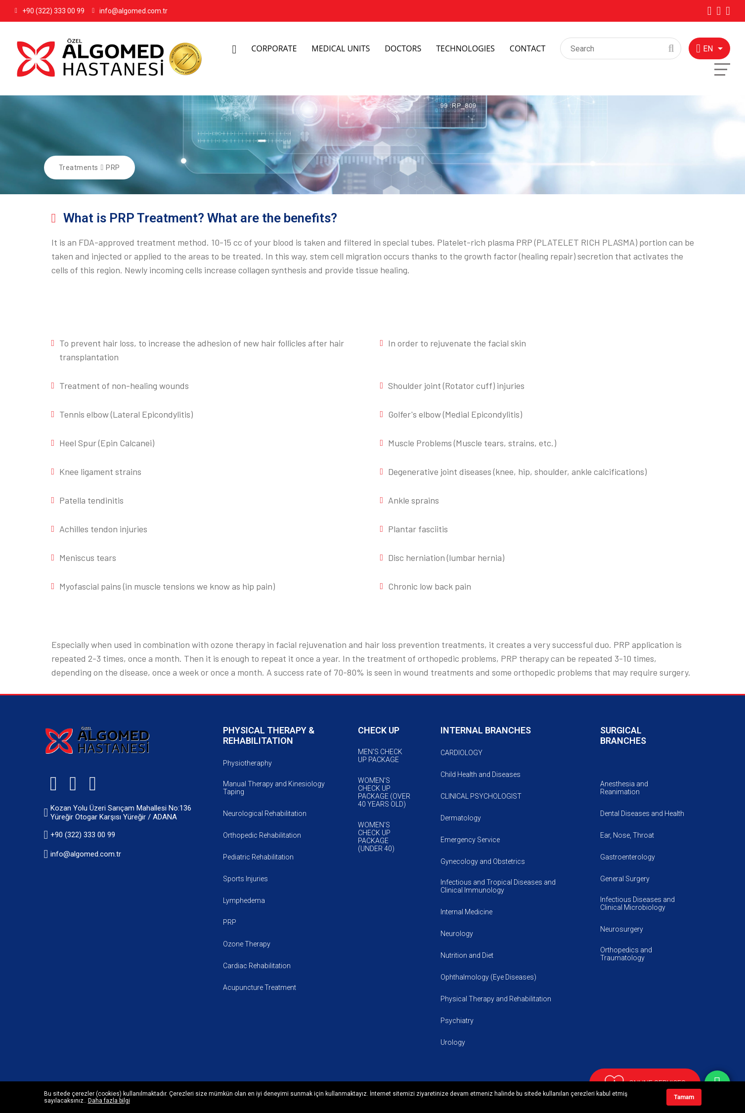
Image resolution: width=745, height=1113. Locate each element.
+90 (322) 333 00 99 (50, 11)
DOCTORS (403, 48)
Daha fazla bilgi (109, 1100)
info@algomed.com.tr (130, 11)
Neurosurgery (621, 929)
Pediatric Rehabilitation (258, 857)
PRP (113, 167)
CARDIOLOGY (461, 753)
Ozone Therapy (246, 944)
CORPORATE (274, 48)
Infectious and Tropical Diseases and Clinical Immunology (498, 886)
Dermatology (460, 818)
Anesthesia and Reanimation (624, 788)
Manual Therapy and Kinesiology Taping (274, 788)
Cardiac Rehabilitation (257, 966)
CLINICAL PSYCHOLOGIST (481, 796)
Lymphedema (244, 900)
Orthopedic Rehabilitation (262, 835)
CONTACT (527, 48)
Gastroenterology (627, 857)
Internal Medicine (466, 912)
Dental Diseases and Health (642, 813)
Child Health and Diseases (480, 774)
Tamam (684, 1097)
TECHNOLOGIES (465, 48)
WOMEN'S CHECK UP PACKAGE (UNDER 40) (376, 837)
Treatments (78, 167)
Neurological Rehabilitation (265, 813)
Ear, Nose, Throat (627, 835)
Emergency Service (470, 840)
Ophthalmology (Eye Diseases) (488, 977)
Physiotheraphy (247, 763)
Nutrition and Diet (466, 955)
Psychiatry (457, 1021)
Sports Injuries (245, 879)
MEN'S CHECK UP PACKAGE (380, 756)
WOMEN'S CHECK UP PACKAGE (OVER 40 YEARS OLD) (384, 792)
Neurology (456, 934)
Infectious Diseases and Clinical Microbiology (637, 903)
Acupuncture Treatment (259, 987)
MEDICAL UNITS (340, 48)
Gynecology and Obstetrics (482, 861)
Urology (452, 1042)
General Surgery (625, 879)
